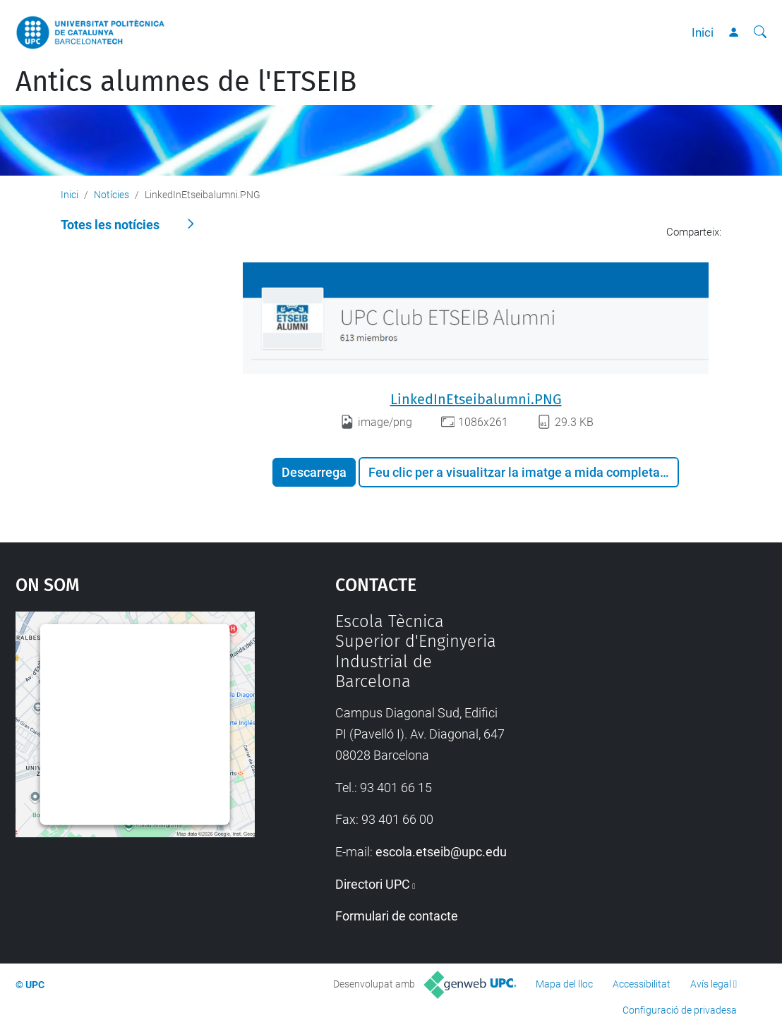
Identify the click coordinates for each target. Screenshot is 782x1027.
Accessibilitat (641, 984)
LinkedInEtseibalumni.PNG (476, 399)
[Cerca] (760, 32)
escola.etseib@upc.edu (441, 851)
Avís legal (710, 984)
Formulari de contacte (396, 916)
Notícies (111, 194)
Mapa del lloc (564, 984)
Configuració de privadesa (679, 1010)
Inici (703, 32)
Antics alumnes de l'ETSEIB (186, 82)
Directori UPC (372, 884)
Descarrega (314, 472)
